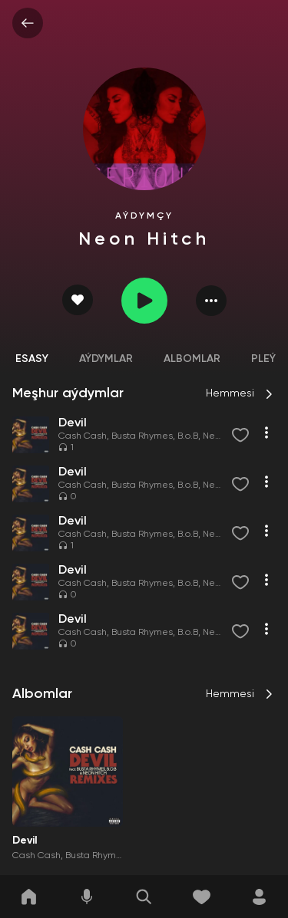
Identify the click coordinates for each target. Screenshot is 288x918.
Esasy (31, 359)
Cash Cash (82, 436)
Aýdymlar (106, 359)
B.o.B (187, 436)
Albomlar (192, 359)
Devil (25, 840)
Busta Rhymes (142, 436)
